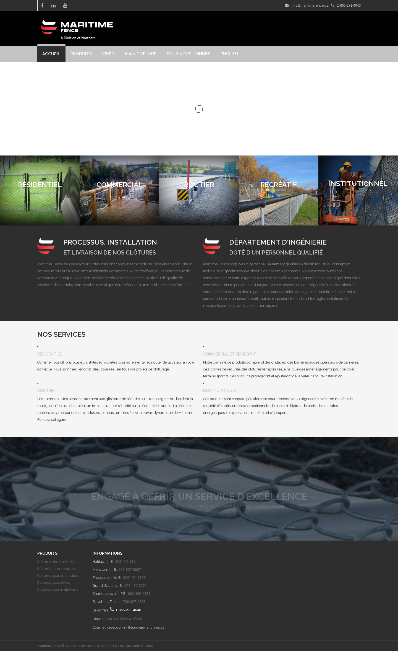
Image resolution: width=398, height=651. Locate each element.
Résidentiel (49, 354)
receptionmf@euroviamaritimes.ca (135, 627)
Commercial (216, 354)
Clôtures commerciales (56, 569)
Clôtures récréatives (53, 582)
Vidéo (108, 53)
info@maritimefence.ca (310, 5)
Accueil (51, 53)
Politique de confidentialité (133, 646)
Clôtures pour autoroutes (57, 576)
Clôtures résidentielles (55, 562)
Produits (81, 53)
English (229, 53)
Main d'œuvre (140, 53)
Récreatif (245, 354)
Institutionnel (220, 390)
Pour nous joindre (188, 53)
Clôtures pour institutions (57, 589)
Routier (45, 390)
